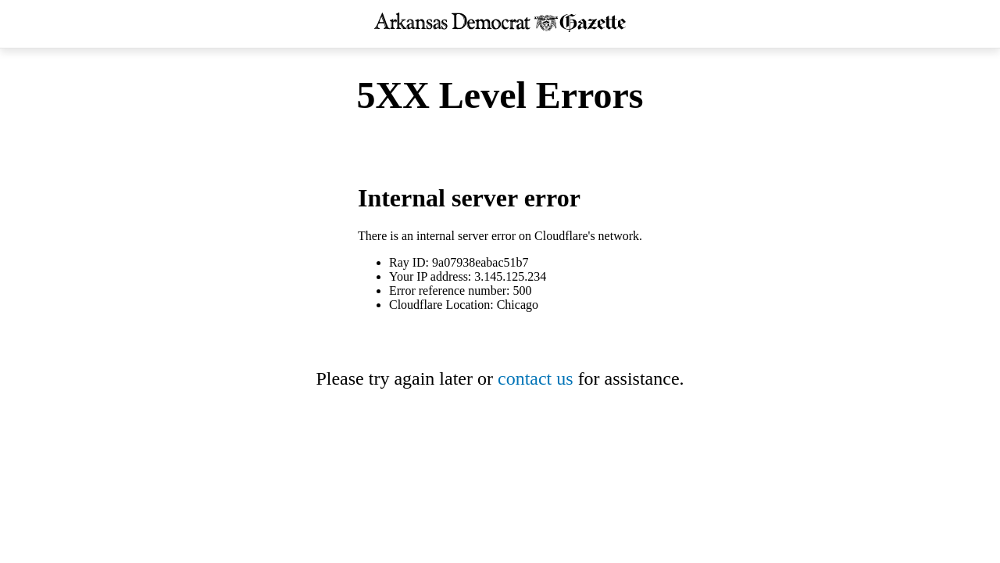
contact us (535, 378)
